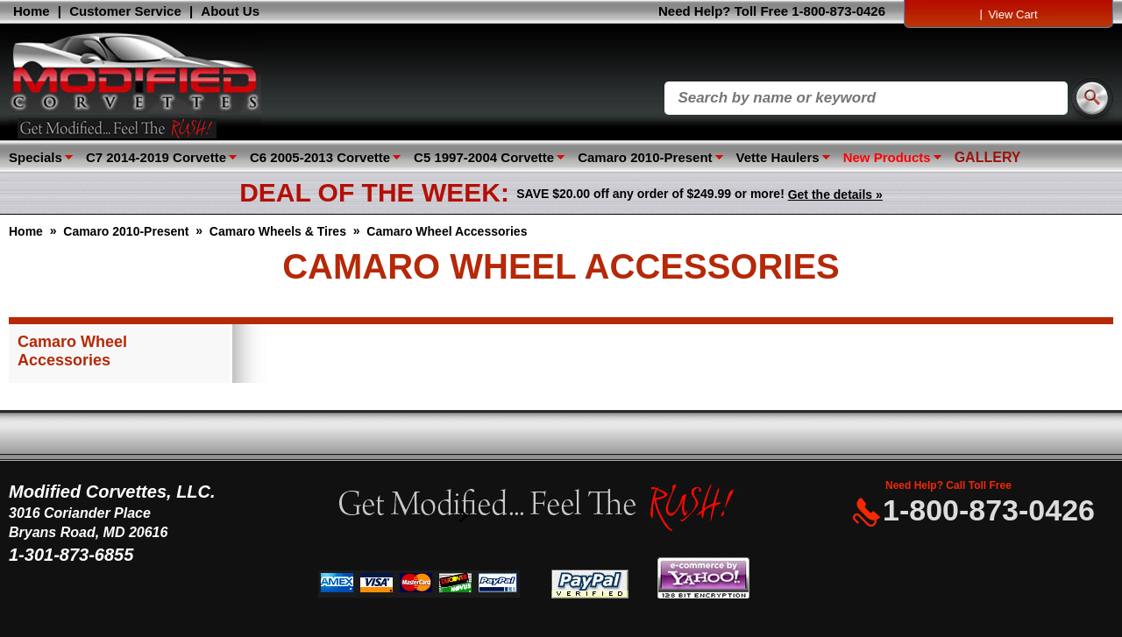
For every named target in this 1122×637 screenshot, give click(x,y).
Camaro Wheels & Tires (277, 231)
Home (31, 11)
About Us (230, 11)
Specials (35, 157)
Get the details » (835, 195)
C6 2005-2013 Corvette (320, 157)
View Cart (1012, 14)
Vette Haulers (778, 157)
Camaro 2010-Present (645, 157)
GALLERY (988, 157)
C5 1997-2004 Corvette (484, 157)
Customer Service (125, 11)
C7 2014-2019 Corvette (156, 157)
